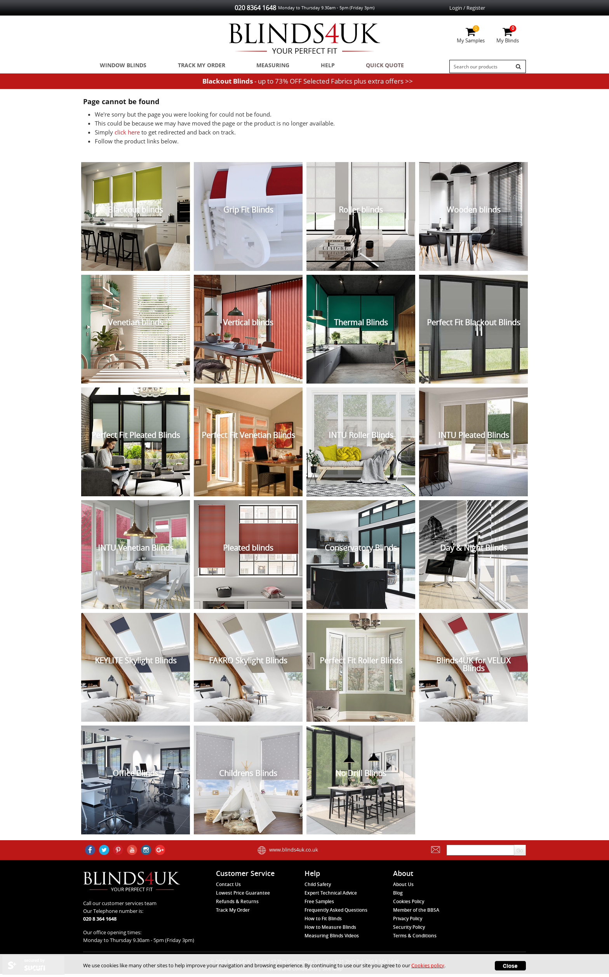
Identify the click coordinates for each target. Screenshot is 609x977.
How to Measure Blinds (330, 930)
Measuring (258, 66)
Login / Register (467, 7)
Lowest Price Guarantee (243, 896)
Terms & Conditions (415, 938)
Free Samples (319, 904)
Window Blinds (119, 66)
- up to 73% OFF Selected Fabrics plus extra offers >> (307, 84)
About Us (403, 887)
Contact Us (228, 887)
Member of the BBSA (416, 913)
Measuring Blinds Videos (331, 938)
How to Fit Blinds (323, 921)
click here (127, 135)
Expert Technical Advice (330, 896)
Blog (398, 896)
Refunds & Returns (237, 904)
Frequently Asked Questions (335, 913)
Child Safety (317, 887)
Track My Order (192, 66)
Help (306, 66)
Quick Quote (356, 66)
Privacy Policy (407, 921)
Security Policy (409, 930)
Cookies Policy (408, 904)
